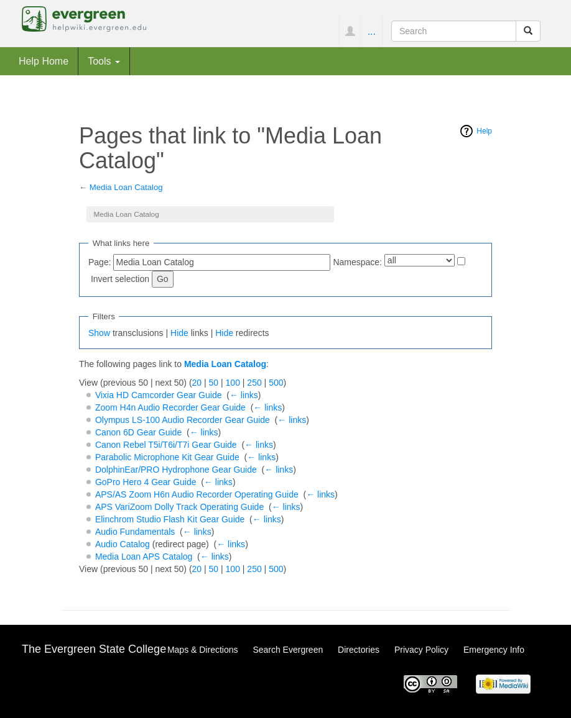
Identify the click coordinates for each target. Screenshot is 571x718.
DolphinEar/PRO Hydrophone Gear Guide (176, 470)
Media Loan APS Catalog (143, 556)
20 (197, 383)
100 (233, 383)
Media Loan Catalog (126, 187)
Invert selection (120, 279)
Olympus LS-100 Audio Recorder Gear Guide (182, 420)
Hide (179, 333)
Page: (99, 262)
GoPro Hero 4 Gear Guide (146, 482)
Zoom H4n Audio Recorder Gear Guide (170, 407)
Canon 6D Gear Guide (138, 432)
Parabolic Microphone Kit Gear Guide (167, 457)
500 (276, 383)
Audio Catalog (122, 544)
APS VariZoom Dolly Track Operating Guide (179, 507)
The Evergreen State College (94, 649)
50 (214, 383)
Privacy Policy (421, 650)
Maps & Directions (202, 650)
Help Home (43, 60)
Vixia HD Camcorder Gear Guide (158, 395)
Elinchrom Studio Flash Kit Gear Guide (169, 519)
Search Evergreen (288, 650)
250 (254, 383)
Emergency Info (493, 650)
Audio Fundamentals (135, 532)
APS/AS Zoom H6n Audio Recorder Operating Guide (197, 494)
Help (484, 131)
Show (99, 333)
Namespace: (357, 262)
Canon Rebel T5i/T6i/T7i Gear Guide (166, 445)
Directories (358, 650)
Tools (104, 60)
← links (244, 395)
